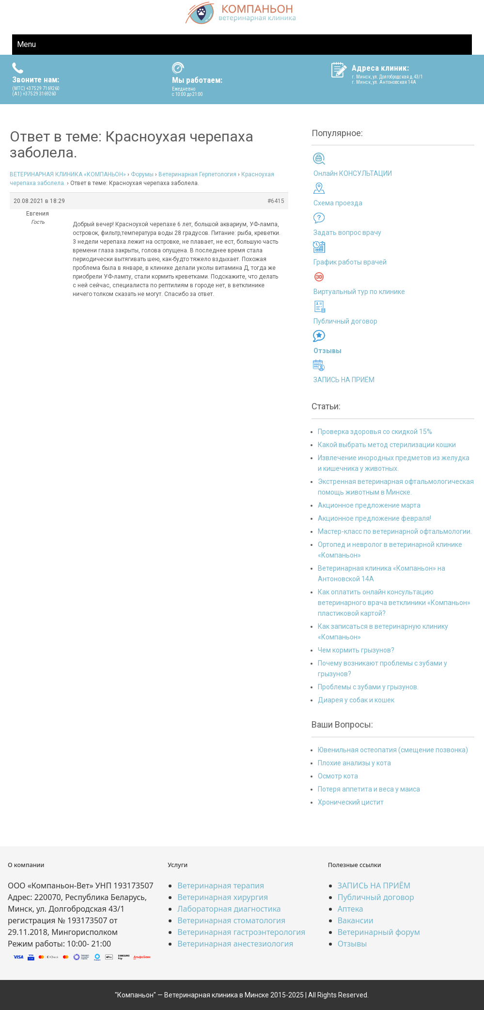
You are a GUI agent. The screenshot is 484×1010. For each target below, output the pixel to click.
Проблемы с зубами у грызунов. (368, 687)
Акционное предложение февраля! (374, 518)
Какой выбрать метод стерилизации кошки (387, 445)
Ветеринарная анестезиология (235, 943)
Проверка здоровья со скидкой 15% (375, 431)
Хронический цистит (351, 802)
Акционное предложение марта (369, 505)
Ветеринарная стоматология (231, 920)
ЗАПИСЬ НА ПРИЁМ (344, 380)
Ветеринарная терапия (220, 885)
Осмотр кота (338, 776)
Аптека (350, 908)
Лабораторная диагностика (229, 908)
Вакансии (356, 920)
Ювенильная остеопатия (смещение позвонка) (393, 750)
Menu (26, 44)
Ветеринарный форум (379, 932)
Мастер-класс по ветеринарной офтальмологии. (395, 531)
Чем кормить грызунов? (356, 650)
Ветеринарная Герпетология (197, 174)
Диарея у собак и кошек (356, 700)
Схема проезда (337, 203)
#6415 (275, 201)
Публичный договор (345, 321)
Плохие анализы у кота (354, 763)
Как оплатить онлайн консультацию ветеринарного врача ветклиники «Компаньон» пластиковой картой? (394, 602)
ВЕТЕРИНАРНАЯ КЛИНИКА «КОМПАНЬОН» (68, 174)
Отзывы (352, 943)
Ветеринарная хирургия (222, 897)
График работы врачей (350, 262)
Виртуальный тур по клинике (359, 291)
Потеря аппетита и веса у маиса (369, 789)
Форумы (142, 174)
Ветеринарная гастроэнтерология (241, 932)
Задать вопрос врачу (347, 232)
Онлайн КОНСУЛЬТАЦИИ (352, 173)
